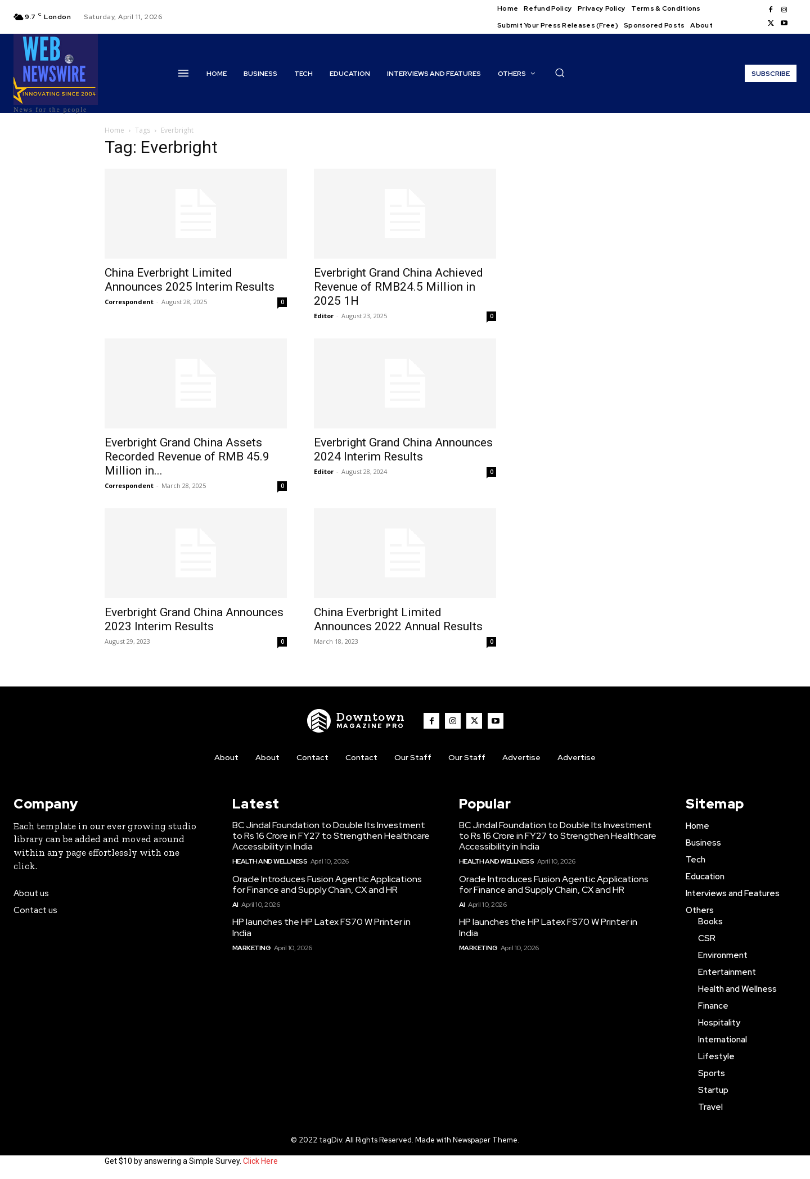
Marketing (251, 947)
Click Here (260, 1161)
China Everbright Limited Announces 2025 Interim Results (189, 279)
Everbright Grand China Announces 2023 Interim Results (194, 619)
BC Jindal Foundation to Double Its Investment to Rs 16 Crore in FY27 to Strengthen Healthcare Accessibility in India (331, 835)
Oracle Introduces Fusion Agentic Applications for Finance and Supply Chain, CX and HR (327, 884)
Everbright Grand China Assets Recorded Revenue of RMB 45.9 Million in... (187, 456)
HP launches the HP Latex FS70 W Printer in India (321, 927)
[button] (560, 72)
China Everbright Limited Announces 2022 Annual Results (398, 619)
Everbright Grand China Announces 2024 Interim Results (403, 449)
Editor (324, 315)
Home (114, 130)
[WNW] (356, 721)
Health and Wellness (270, 861)
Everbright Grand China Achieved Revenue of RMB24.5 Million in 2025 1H (398, 287)
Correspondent (129, 301)
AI (235, 904)
